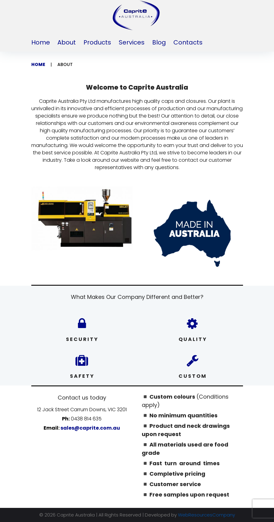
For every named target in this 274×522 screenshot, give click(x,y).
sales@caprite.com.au (90, 427)
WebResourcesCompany (206, 515)
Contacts (188, 42)
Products (97, 42)
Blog (159, 42)
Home (40, 42)
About (66, 42)
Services (132, 42)
